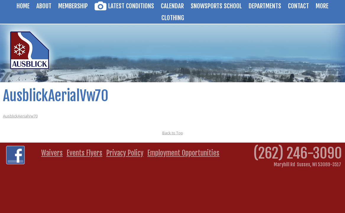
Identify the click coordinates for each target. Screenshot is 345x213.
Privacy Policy (124, 153)
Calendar (172, 6)
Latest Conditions (131, 6)
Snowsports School (216, 6)
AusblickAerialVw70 (20, 116)
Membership (73, 6)
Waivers (52, 153)
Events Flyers (84, 153)
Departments (265, 6)
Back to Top (172, 132)
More (322, 6)
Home (23, 6)
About (43, 6)
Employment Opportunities (183, 153)
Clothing (172, 18)
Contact (298, 6)
